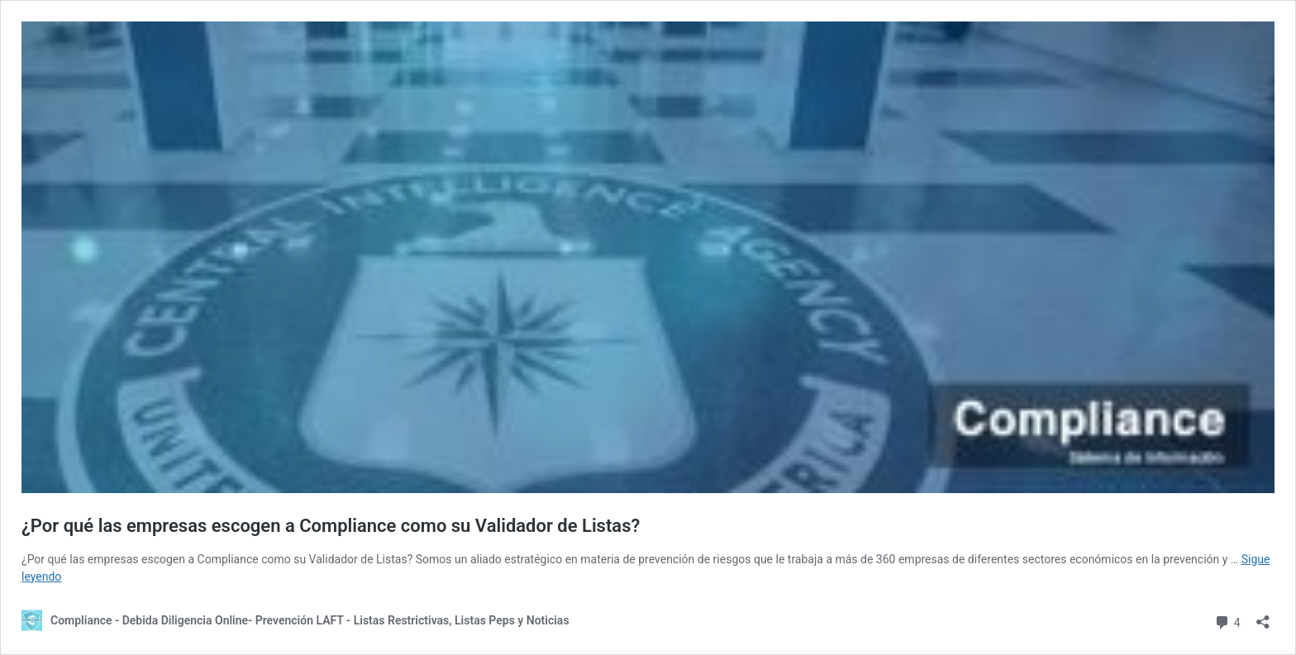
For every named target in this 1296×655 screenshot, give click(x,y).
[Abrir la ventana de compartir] (1263, 616)
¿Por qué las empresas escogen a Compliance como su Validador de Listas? (330, 525)
